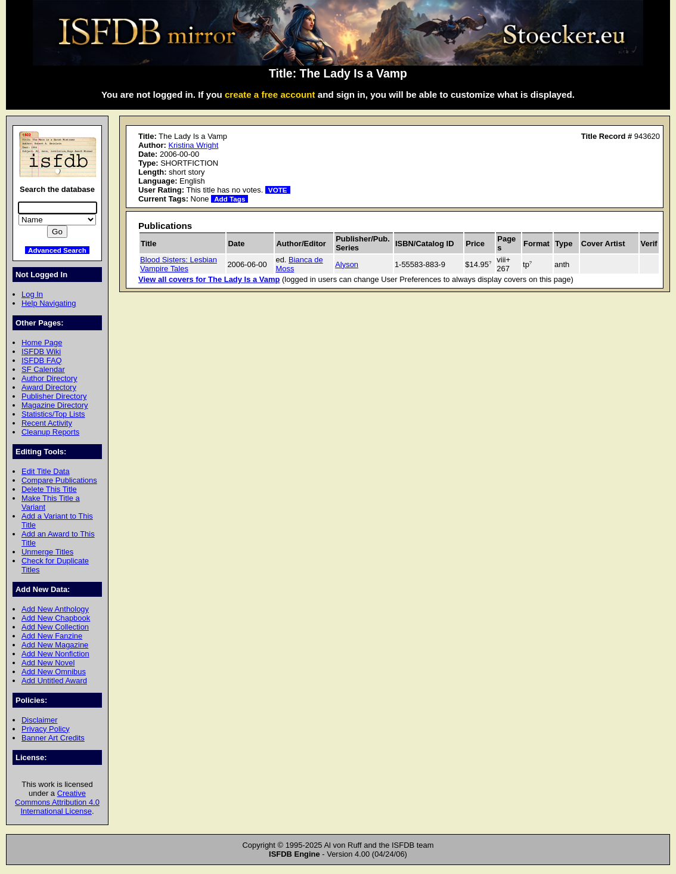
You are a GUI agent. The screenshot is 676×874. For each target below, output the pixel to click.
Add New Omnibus (53, 671)
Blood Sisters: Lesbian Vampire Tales (178, 264)
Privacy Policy (45, 728)
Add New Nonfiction (55, 653)
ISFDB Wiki (41, 351)
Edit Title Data (45, 471)
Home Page (41, 342)
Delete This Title (49, 489)
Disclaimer (39, 719)
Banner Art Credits (53, 737)
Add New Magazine (54, 644)
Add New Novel (48, 662)
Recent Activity (46, 423)
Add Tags (229, 199)
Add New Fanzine (51, 635)
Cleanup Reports (50, 431)
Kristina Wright (193, 145)
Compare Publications (59, 480)
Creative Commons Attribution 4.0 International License (57, 802)
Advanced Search (57, 250)
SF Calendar (43, 369)
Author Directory (49, 378)
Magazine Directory (54, 405)
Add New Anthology (55, 609)
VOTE (277, 190)
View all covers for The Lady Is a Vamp (209, 279)
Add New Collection (55, 626)
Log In (32, 294)
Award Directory (48, 387)
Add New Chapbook (55, 617)
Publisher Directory (53, 396)
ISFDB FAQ (41, 360)
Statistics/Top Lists (53, 414)
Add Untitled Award (54, 680)
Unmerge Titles (47, 551)
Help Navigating (48, 303)
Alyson (346, 264)
